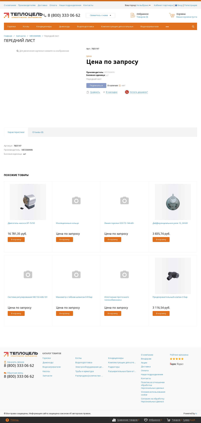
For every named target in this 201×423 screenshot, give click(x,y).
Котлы (26, 26)
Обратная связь (13, 372)
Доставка (42, 5)
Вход (179, 5)
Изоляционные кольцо (67, 223)
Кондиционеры (44, 26)
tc (196, 413)
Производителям (26, 5)
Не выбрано (143, 5)
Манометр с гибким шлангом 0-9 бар (74, 297)
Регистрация (190, 5)
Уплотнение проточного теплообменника (116, 298)
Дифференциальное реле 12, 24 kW (170, 223)
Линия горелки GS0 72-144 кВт (119, 223)
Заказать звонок (14, 362)
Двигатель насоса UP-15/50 (21, 223)
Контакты (88, 5)
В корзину (16, 239)
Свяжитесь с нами (100, 15)
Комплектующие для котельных (117, 26)
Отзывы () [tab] (37, 132)
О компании (10, 5)
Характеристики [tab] (16, 132)
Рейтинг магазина (179, 354)
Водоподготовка (85, 26)
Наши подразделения (70, 5)
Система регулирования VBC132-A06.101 (27, 297)
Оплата (53, 5)
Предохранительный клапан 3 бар (170, 297)
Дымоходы (64, 26)
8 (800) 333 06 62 (64, 15)
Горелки (12, 26)
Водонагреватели (150, 26)
